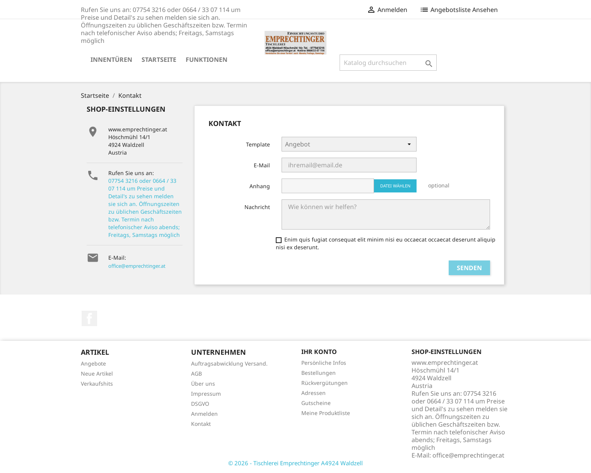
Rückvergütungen (324, 382)
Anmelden (204, 413)
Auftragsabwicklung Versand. (229, 363)
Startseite (159, 59)
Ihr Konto (319, 351)
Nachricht (257, 207)
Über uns (203, 383)
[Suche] (388, 62)
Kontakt (201, 423)
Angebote (93, 363)
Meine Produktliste (325, 413)
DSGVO (200, 403)
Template (258, 144)
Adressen (313, 392)
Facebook (89, 318)
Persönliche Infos (323, 362)
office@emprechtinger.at (137, 265)
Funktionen (206, 59)
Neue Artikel (97, 373)
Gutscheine (316, 403)
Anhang (259, 186)
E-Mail (262, 165)
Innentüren (111, 59)
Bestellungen (318, 372)
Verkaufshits (97, 383)
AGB (196, 373)
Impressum (206, 393)
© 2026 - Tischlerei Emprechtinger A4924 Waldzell (295, 463)
